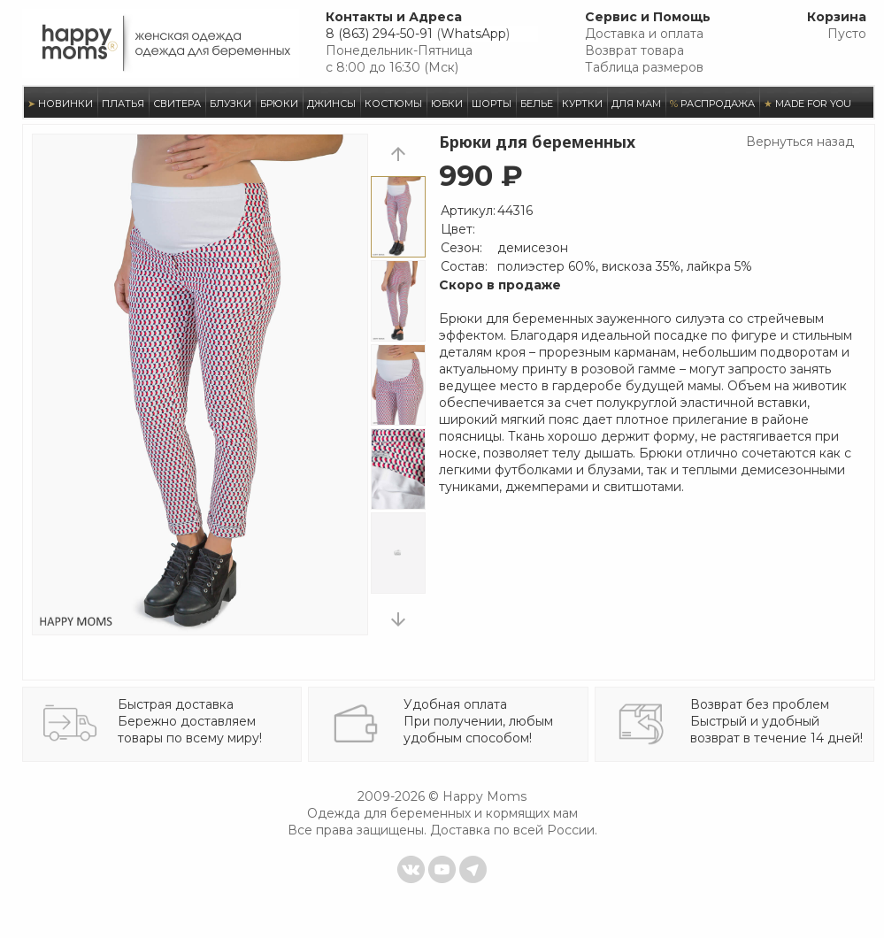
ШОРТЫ (491, 103)
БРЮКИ (279, 103)
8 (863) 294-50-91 (379, 34)
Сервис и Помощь (648, 17)
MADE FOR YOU (807, 103)
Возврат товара (634, 50)
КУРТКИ (582, 103)
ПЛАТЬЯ (123, 103)
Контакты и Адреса (394, 17)
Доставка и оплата (644, 34)
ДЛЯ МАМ (636, 103)
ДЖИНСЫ (331, 103)
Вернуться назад (800, 142)
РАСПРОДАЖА (712, 103)
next (398, 619)
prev (398, 153)
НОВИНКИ (60, 103)
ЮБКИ (447, 103)
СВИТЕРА (177, 103)
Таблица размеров (644, 67)
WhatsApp (473, 34)
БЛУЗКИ (230, 103)
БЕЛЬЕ (536, 103)
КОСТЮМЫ (393, 103)
